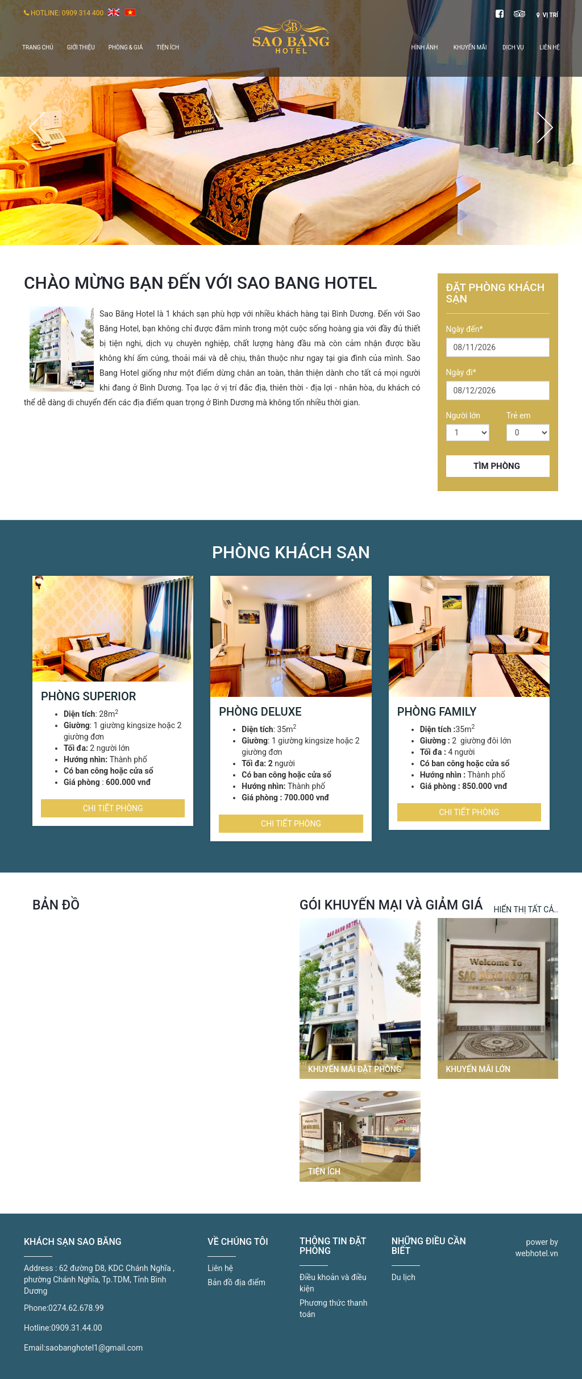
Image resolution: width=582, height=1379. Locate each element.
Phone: (36, 1307)
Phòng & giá (126, 47)
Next (545, 127)
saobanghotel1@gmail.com (94, 1347)
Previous (36, 127)
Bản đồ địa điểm (236, 1282)
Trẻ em (518, 415)
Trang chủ (37, 47)
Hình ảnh (424, 47)
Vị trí (547, 15)
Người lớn (463, 415)
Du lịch (403, 1277)
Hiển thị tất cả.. (525, 909)
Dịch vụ (513, 47)
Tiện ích (167, 47)
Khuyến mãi (470, 47)
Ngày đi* (461, 372)
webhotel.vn (537, 1253)
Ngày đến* (464, 329)
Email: (34, 1347)
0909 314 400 (82, 13)
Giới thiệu (81, 47)
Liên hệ (549, 47)
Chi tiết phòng (113, 808)
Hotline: (37, 1327)
